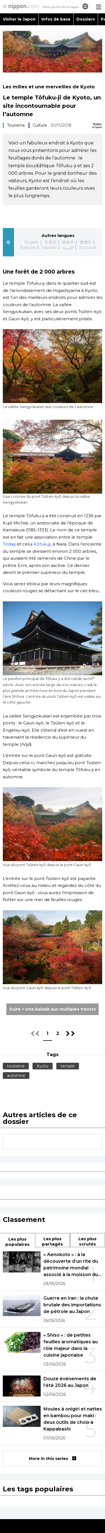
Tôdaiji (9, 544)
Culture (40, 125)
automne (16, 1075)
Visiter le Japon (19, 19)
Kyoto (42, 1066)
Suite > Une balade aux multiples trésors (52, 1009)
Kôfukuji (42, 544)
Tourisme (16, 125)
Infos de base (56, 19)
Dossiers (85, 19)
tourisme (16, 1066)
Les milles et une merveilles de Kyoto (49, 86)
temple (67, 1066)
